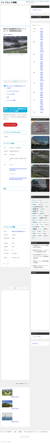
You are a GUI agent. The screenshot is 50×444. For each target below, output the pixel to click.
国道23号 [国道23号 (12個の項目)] (34, 215)
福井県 (41, 59)
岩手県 (41, 32)
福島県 (41, 39)
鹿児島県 (42, 109)
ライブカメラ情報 (9, 2)
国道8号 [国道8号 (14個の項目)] (42, 211)
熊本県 (41, 106)
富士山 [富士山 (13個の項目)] (45, 222)
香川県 (41, 94)
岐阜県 (41, 68)
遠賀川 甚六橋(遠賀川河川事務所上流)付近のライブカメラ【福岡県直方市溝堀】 (40, 157)
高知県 (41, 97)
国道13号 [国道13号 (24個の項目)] (42, 213)
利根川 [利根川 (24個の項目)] (34, 204)
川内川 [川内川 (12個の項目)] (42, 224)
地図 (8, 97)
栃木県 (41, 43)
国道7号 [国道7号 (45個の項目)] (35, 211)
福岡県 (5, 34)
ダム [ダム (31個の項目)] (34, 200)
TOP (7, 431)
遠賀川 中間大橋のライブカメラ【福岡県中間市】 (40, 171)
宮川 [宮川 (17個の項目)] (41, 222)
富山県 (41, 55)
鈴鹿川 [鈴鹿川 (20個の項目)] (40, 235)
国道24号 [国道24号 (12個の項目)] (40, 215)
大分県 (41, 104)
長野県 (41, 63)
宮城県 (41, 34)
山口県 (41, 89)
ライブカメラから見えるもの (13, 91)
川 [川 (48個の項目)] (37, 224)
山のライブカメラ (15, 408)
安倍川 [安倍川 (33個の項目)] (35, 222)
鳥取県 (41, 83)
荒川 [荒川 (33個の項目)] (34, 233)
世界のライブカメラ (37, 9)
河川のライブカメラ (15, 396)
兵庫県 (41, 77)
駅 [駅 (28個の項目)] (33, 237)
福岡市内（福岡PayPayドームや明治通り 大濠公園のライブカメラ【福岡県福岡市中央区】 (40, 128)
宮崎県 (41, 108)
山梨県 (41, 61)
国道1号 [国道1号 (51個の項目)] (36, 209)
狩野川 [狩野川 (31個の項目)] (46, 229)
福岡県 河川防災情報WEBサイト (19, 231)
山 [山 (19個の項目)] (33, 224)
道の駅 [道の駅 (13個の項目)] (39, 233)
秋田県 (41, 36)
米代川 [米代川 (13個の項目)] (45, 231)
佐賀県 (41, 101)
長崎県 (41, 103)
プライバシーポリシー (25, 436)
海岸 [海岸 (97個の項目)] (35, 229)
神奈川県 (42, 51)
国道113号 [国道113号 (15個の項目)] (35, 220)
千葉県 (41, 48)
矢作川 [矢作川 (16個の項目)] (34, 231)
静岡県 (41, 65)
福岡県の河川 (10, 34)
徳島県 (41, 92)
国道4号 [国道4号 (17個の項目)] (43, 208)
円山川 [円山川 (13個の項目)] (47, 202)
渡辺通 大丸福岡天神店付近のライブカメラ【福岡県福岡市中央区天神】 (40, 185)
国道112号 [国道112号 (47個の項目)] (43, 218)
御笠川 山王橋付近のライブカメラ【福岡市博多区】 (23, 383)
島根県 (41, 84)
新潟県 (41, 54)
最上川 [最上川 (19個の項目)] (47, 224)
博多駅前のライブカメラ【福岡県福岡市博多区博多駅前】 (40, 142)
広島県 (41, 88)
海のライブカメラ (15, 421)
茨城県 (41, 42)
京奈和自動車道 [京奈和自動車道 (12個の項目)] (35, 202)
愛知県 (41, 66)
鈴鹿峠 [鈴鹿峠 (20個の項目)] (34, 235)
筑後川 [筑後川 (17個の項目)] (39, 231)
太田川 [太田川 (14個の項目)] (47, 220)
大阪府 (41, 75)
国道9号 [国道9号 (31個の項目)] (35, 213)
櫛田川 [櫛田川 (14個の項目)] (43, 226)
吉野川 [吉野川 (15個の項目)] (47, 206)
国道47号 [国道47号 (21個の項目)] (35, 217)
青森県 (41, 31)
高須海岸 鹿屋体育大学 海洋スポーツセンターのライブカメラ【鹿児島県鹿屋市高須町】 (41, 256)
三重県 (41, 70)
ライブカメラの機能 (11, 100)
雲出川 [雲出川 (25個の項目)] (46, 235)
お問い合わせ (35, 343)
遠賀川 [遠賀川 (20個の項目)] (44, 233)
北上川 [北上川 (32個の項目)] (41, 204)
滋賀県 (41, 72)
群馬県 (41, 45)
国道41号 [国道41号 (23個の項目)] (46, 215)
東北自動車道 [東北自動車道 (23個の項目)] (36, 226)
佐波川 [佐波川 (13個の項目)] (42, 202)
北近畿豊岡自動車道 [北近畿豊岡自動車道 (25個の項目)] (38, 206)
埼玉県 (41, 46)
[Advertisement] (15, 17)
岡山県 (41, 86)
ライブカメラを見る (10, 124)
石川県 (41, 57)
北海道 (41, 28)
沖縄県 (41, 112)
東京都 (41, 50)
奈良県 (41, 79)
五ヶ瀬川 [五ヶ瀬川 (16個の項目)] (40, 200)
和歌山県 (42, 80)
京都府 (41, 74)
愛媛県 (41, 95)
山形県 (41, 37)
